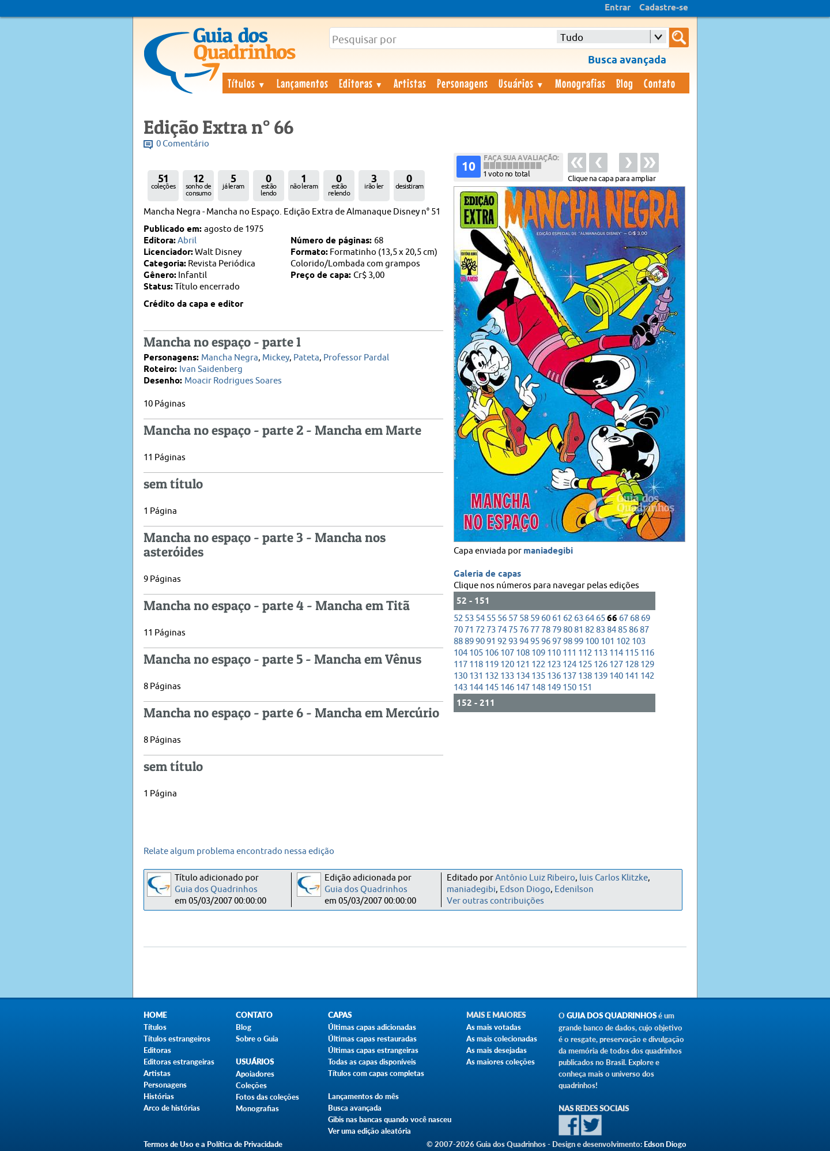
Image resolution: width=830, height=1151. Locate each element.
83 (600, 630)
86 (633, 630)
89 (469, 641)
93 (513, 641)
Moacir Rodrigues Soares (233, 380)
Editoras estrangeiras (179, 1061)
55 (491, 618)
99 (578, 641)
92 (502, 641)
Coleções (251, 1085)
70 (458, 630)
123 (554, 664)
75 (513, 630)
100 (592, 641)
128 (632, 664)
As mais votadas (493, 1027)
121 (523, 664)
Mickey (275, 357)
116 (647, 653)
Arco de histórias (172, 1107)
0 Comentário (182, 143)
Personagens (462, 83)
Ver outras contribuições (495, 901)
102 (623, 641)
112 (585, 653)
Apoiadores (255, 1073)
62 (567, 618)
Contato (660, 83)
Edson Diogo (525, 889)
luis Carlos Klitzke (613, 877)
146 (507, 687)
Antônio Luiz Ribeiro (535, 877)
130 (460, 676)
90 (480, 641)
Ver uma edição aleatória (369, 1130)
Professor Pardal (356, 357)
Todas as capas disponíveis (372, 1061)
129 (647, 664)
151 (585, 687)
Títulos (247, 83)
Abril (187, 240)
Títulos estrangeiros (177, 1038)
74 (502, 630)
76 (524, 630)
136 (554, 676)
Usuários (522, 83)
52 (458, 618)
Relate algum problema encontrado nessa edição (239, 851)
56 (502, 618)
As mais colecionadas (501, 1038)
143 (460, 687)
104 (460, 653)
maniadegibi (548, 551)
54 (480, 618)
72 (480, 630)
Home (155, 1015)
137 (569, 676)
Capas (340, 1015)
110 (554, 653)
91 (491, 641)
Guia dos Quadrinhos (216, 889)
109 (538, 653)
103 (639, 641)
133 (507, 676)
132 (492, 676)
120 (507, 664)
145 (492, 687)
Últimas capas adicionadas (372, 1027)
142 (647, 676)
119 (492, 664)
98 (567, 641)
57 (513, 618)
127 (616, 664)
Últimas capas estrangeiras (373, 1050)
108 (523, 653)
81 (578, 630)
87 (644, 630)
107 (507, 653)
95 (535, 641)
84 (611, 630)
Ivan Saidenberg (211, 369)
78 (545, 630)
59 (535, 618)
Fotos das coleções (267, 1096)
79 (556, 630)
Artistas (410, 83)
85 (622, 630)
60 (545, 618)
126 (601, 664)
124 (569, 664)
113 (601, 653)
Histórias (159, 1096)
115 (632, 653)
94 (524, 641)
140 (616, 676)
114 (616, 653)
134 (523, 676)
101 (607, 641)
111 (569, 653)
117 (460, 664)
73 (491, 630)
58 (524, 618)
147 (523, 687)
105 (476, 653)
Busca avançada (355, 1107)
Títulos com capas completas (376, 1073)
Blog (624, 83)
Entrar (618, 8)
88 (458, 641)
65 (600, 618)
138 (585, 676)
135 (538, 676)
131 (476, 676)
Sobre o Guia (257, 1038)
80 (567, 630)
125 (585, 664)
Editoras (361, 83)
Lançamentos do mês (363, 1096)
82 (589, 630)
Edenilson (574, 889)
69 (645, 618)
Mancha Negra (229, 357)
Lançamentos (303, 83)
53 (469, 618)
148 (538, 687)
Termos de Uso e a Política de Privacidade (213, 1144)
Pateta (306, 357)
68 (634, 618)
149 (554, 687)
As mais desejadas (496, 1050)
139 (601, 676)
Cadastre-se (663, 8)
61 (556, 618)
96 (545, 641)
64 (589, 618)
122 (538, 664)
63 (578, 618)
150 (569, 687)
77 (535, 630)
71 (469, 630)
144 (476, 687)
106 (492, 653)
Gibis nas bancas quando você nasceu (389, 1119)
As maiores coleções (500, 1061)
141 (632, 676)
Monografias (580, 83)
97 (556, 641)
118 (476, 664)
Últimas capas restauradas (372, 1038)
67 (623, 618)
